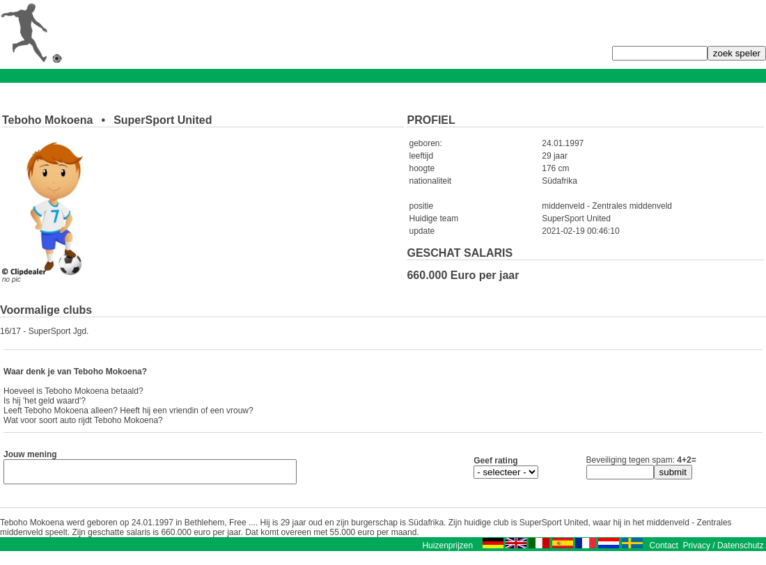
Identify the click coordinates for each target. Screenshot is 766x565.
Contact (664, 550)
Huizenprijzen (447, 550)
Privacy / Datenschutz (723, 550)
